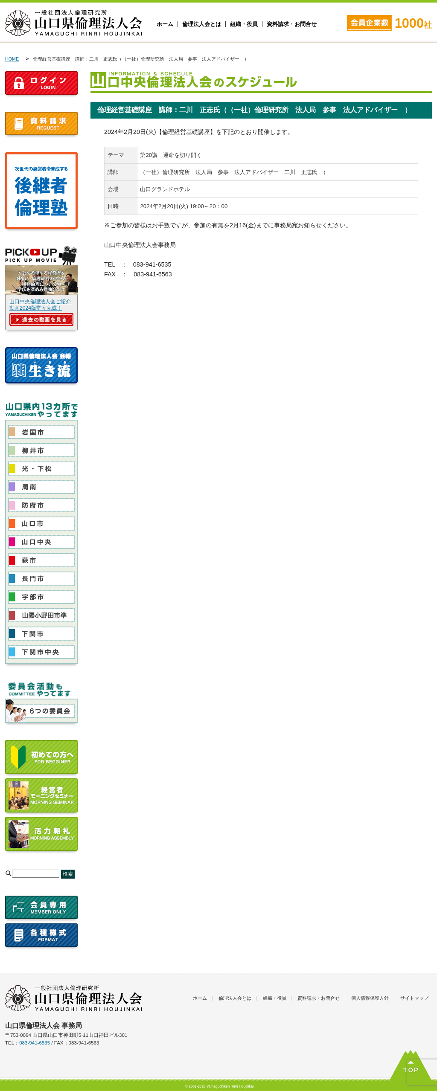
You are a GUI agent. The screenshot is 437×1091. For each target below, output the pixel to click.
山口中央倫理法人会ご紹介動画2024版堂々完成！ (40, 305)
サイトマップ (414, 998)
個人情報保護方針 (370, 998)
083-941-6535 (34, 1042)
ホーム (165, 24)
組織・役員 (244, 24)
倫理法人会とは (201, 24)
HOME (12, 58)
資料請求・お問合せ (292, 24)
